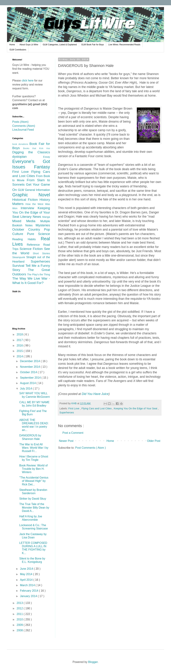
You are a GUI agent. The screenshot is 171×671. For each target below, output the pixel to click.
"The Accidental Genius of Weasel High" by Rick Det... (33, 481)
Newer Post (66, 440)
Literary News (31, 216)
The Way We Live (26, 278)
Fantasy (42, 166)
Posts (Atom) (20, 121)
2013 (20, 602)
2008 (20, 630)
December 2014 (30, 361)
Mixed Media (26, 221)
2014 (20, 356)
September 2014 (31, 377)
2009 (20, 624)
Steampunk (19, 257)
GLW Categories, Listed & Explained (60, 44)
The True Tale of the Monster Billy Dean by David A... (34, 507)
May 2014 (26, 574)
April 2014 (26, 579)
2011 (20, 614)
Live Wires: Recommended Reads (124, 44)
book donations (20, 144)
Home (12, 44)
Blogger (93, 661)
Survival (18, 265)
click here (27, 80)
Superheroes (66, 412)
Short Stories (41, 253)
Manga (46, 216)
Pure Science (38, 234)
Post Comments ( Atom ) (90, 447)
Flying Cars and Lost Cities (97, 408)
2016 (20, 345)
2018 (20, 334)
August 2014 (28, 383)
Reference (35, 244)
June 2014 (27, 568)
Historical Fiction (25, 199)
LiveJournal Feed (23, 129)
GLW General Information (34, 189)
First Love (74, 408)
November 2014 (30, 366)
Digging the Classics (31, 152)
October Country (28, 229)
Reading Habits (26, 239)
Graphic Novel (31, 194)
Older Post (153, 440)
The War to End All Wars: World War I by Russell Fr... (33, 448)
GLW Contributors (17, 49)
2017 (20, 340)
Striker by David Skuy (32, 498)
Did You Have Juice (95, 394)
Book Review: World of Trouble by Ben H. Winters (33, 469)
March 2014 (28, 585)
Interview (29, 208)
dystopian (27, 156)
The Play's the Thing (38, 274)
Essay (46, 156)
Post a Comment (72, 432)
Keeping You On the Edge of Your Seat (136, 408)
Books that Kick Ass (36, 148)
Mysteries (43, 225)
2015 (20, 350)
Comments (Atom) (23, 125)
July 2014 (26, 388)
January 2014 (29, 596)
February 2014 (29, 590)
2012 (20, 608)
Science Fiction (31, 249)
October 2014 (29, 372)
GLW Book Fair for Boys (92, 44)
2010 (20, 619)
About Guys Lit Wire (28, 44)
